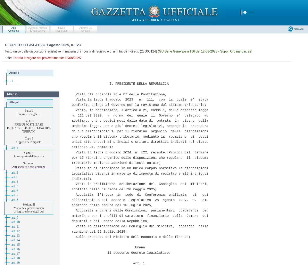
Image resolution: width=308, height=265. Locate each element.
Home (251, 12)
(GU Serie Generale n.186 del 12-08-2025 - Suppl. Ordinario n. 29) (205, 51)
